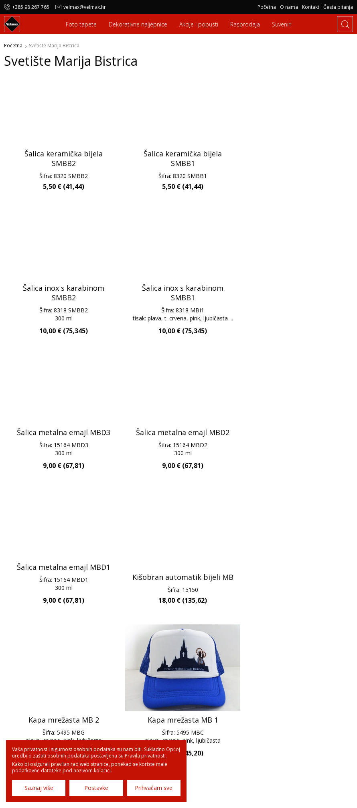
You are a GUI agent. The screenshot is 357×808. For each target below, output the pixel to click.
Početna (267, 7)
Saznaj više (38, 788)
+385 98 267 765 (30, 7)
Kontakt (310, 7)
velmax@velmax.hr (84, 7)
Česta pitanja (338, 7)
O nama (289, 7)
